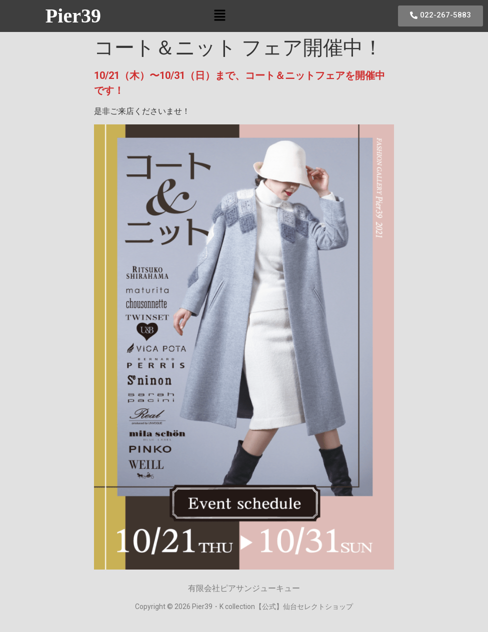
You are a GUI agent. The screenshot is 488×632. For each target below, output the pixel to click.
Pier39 (73, 15)
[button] (220, 16)
